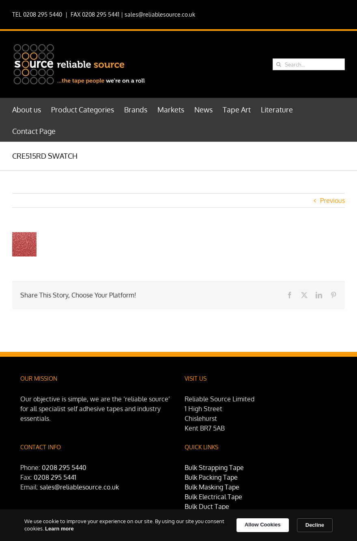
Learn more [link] (59, 529)
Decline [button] (314, 525)
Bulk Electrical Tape (213, 497)
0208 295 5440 (64, 467)
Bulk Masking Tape (212, 487)
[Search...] (309, 64)
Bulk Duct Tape (207, 506)
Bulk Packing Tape (211, 477)
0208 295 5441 (55, 477)
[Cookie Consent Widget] (178, 525)
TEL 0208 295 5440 (37, 14)
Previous (332, 200)
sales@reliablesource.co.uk (160, 14)
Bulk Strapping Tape (214, 467)
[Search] (278, 64)
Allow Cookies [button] (263, 525)
